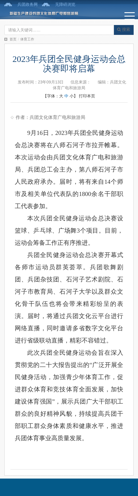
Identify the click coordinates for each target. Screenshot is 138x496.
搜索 (123, 29)
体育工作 (27, 39)
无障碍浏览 (65, 4)
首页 (13, 39)
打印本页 (87, 96)
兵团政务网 (27, 4)
